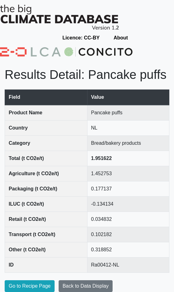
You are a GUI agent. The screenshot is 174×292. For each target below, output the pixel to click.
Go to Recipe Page (30, 286)
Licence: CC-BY (81, 37)
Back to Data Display (86, 286)
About (121, 37)
